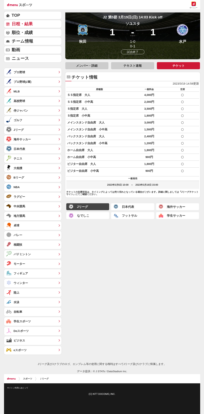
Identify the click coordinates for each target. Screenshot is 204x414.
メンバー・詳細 (86, 65)
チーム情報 (22, 41)
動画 (16, 49)
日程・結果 (22, 23)
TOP (16, 15)
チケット (178, 65)
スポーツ (27, 378)
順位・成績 (22, 32)
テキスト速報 (132, 65)
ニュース (20, 58)
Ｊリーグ (44, 378)
